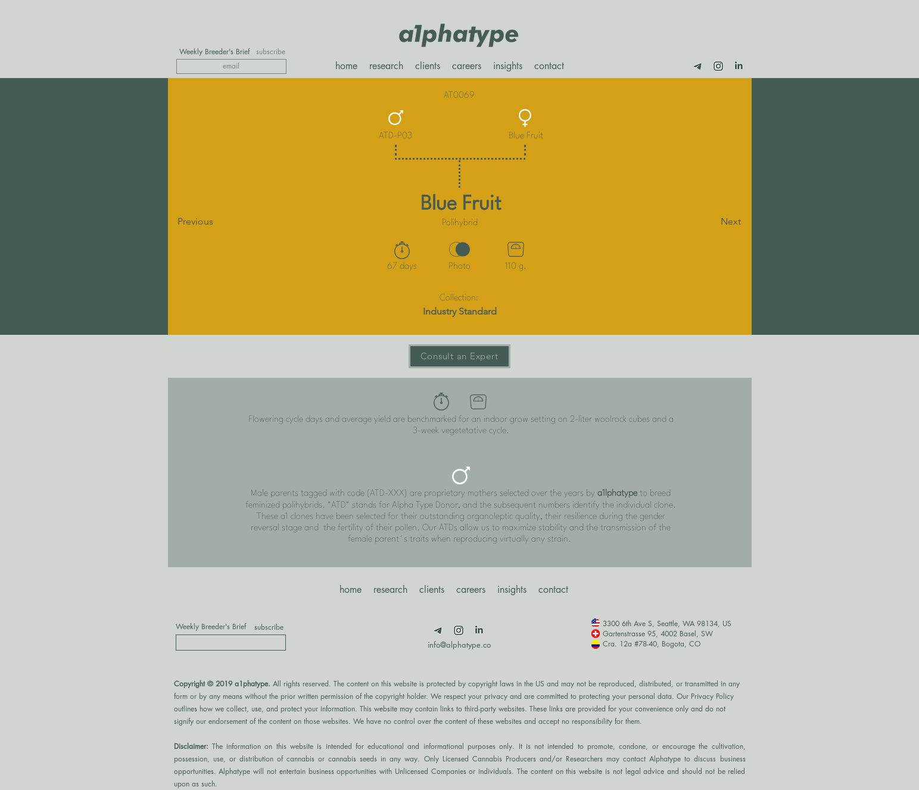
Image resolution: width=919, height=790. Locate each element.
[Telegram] (698, 66)
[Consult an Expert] (459, 356)
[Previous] (216, 222)
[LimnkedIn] (738, 66)
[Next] (711, 222)
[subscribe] (270, 51)
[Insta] (718, 66)
